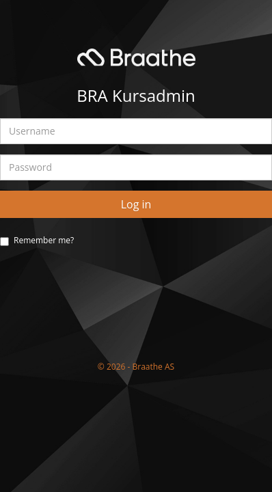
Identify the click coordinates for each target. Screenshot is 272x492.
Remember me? (44, 240)
